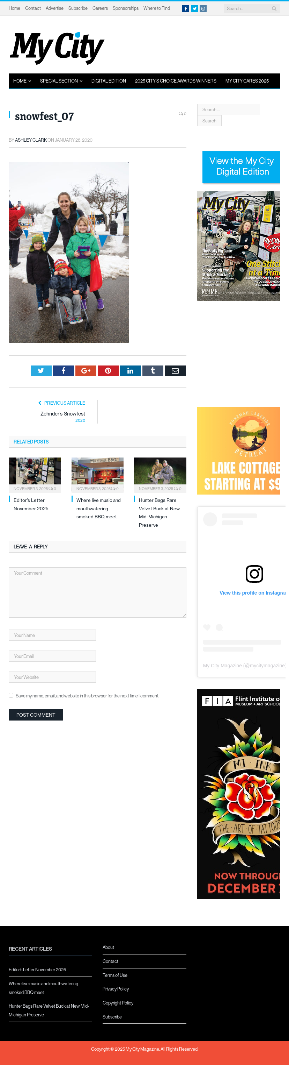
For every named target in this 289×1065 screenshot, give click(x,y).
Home (14, 8)
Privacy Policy (116, 989)
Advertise (55, 8)
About (108, 947)
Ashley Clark (31, 140)
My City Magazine (222, 665)
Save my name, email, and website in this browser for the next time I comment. (87, 695)
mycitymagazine (267, 665)
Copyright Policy (118, 1003)
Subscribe (78, 8)
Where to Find (156, 8)
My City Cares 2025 (247, 81)
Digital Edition (108, 81)
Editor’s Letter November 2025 (37, 969)
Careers (100, 8)
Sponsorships (126, 8)
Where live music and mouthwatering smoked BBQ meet (98, 508)
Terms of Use (115, 975)
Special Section (59, 81)
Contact (33, 8)
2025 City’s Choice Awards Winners (175, 81)
